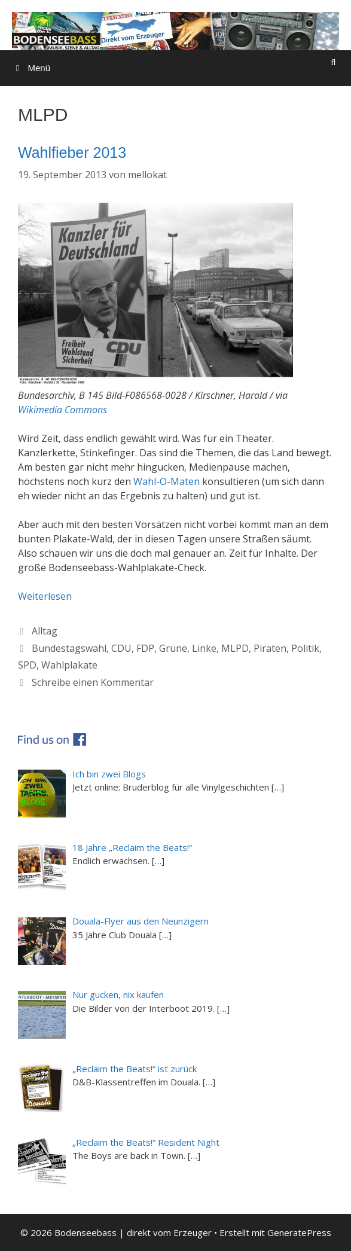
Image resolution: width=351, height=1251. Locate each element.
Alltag (44, 630)
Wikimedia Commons (62, 409)
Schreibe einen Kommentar (93, 682)
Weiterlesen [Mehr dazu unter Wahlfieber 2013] (45, 596)
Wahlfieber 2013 (72, 152)
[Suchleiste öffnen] (333, 62)
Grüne (173, 648)
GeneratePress (299, 1232)
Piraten (270, 648)
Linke (204, 648)
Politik (305, 648)
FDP (145, 648)
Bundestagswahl (69, 648)
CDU (121, 648)
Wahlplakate (69, 665)
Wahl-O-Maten (166, 481)
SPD (27, 665)
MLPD (235, 648)
